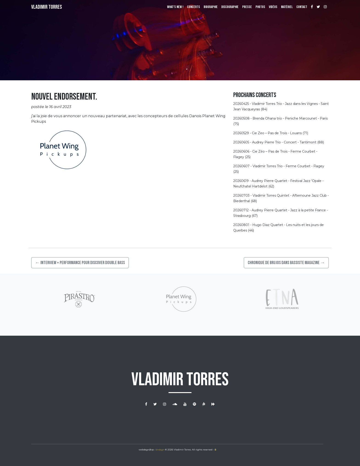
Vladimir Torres (46, 7)
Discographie (230, 7)
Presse (247, 7)
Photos (260, 7)
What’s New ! (175, 7)
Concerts (193, 7)
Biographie (211, 7)
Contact (301, 7)
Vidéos (273, 7)
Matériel (287, 7)
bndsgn (160, 449)
